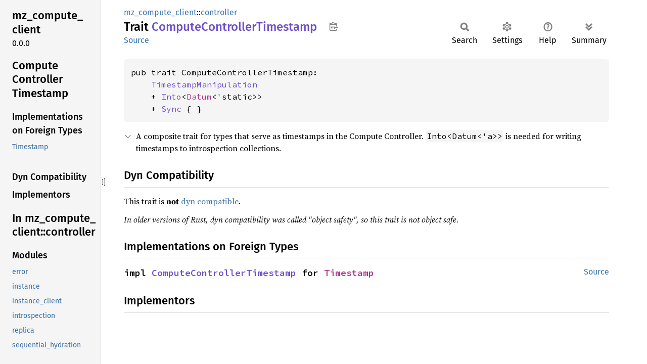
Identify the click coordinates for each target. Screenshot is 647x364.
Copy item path (333, 26)
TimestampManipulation (204, 84)
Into (171, 97)
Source (136, 40)
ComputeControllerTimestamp (224, 273)
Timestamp (349, 273)
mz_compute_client (160, 12)
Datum (199, 97)
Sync (171, 109)
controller (219, 12)
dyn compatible (210, 201)
